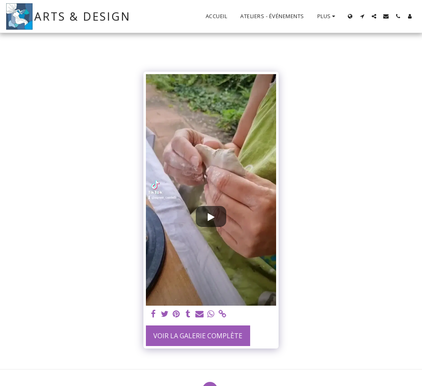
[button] (362, 16)
